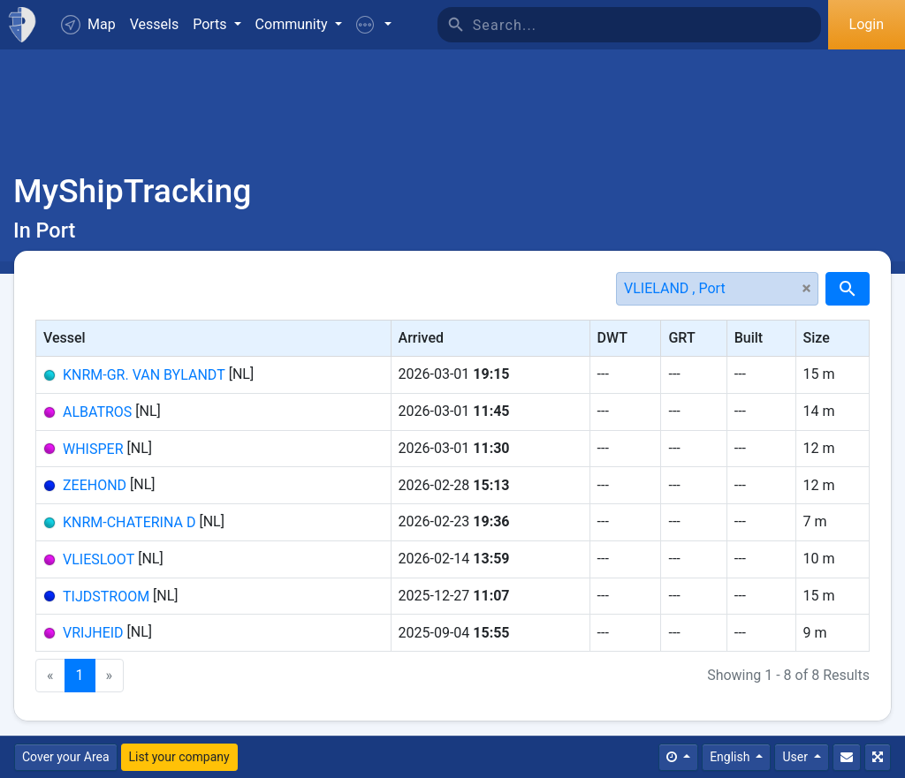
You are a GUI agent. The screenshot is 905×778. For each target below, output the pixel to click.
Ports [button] (211, 24)
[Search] (647, 24)
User (796, 757)
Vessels (154, 24)
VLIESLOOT (98, 559)
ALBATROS (97, 412)
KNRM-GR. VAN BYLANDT (144, 374)
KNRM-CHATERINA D (129, 522)
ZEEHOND (94, 485)
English (731, 757)
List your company (179, 757)
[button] (374, 24)
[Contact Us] (847, 757)
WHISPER (93, 448)
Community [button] (293, 24)
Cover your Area (66, 757)
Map (88, 24)
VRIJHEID (93, 632)
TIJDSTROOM (106, 595)
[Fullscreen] (877, 757)
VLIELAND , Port (675, 288)
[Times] (678, 757)
